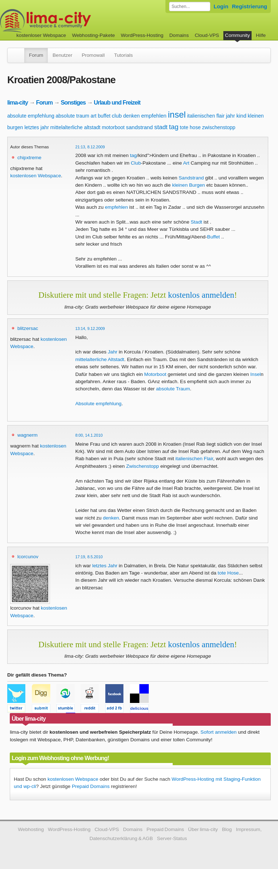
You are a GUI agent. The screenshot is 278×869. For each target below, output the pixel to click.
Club (136, 163)
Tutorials (123, 55)
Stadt (196, 222)
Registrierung (249, 6)
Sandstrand (191, 178)
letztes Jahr (105, 565)
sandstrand (139, 127)
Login (221, 6)
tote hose (190, 127)
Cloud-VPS (207, 35)
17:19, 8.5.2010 (89, 557)
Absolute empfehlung (98, 403)
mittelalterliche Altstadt (99, 359)
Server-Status (172, 838)
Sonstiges (73, 102)
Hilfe (261, 35)
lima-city (17, 102)
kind (241, 116)
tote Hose (228, 573)
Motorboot (155, 374)
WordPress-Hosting (142, 35)
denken (131, 116)
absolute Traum (173, 388)
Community (237, 35)
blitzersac (27, 328)
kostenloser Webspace (41, 35)
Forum (36, 55)
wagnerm (27, 435)
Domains (179, 35)
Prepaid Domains (90, 786)
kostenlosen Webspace (35, 175)
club (117, 116)
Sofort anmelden (219, 732)
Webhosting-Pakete (93, 35)
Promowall (93, 55)
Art (186, 163)
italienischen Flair (194, 458)
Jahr (112, 352)
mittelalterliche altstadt (75, 127)
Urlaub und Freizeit (117, 102)
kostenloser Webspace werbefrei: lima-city (72, 21)
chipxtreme (29, 157)
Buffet (213, 236)
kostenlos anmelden (201, 295)
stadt (161, 127)
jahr (230, 116)
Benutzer (62, 55)
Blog (227, 829)
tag (173, 127)
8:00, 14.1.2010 (89, 435)
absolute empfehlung (30, 116)
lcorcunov (27, 556)
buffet (104, 116)
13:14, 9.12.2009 (90, 328)
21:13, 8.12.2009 (90, 147)
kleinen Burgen (188, 185)
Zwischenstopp (142, 466)
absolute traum (72, 116)
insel (177, 114)
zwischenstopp (218, 127)
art (93, 116)
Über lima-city (203, 829)
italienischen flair (206, 116)
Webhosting (31, 829)
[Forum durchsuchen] (189, 6)
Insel (255, 374)
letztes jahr (36, 127)
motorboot (113, 127)
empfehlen (154, 116)
